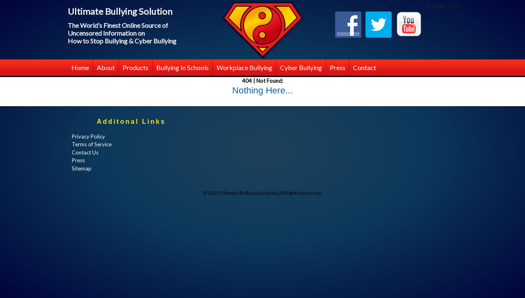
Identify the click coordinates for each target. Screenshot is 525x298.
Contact (364, 67)
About (106, 67)
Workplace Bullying (244, 67)
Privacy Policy (88, 136)
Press (337, 67)
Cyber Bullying (301, 67)
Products (135, 67)
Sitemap (81, 168)
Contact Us (85, 152)
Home (80, 67)
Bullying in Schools (182, 67)
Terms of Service (92, 144)
